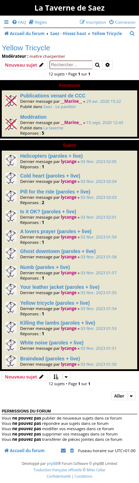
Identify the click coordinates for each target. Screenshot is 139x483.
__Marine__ (71, 101)
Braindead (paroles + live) (50, 358)
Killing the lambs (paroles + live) (57, 323)
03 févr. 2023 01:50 (99, 364)
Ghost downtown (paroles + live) (58, 251)
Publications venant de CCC (53, 96)
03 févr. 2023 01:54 (99, 308)
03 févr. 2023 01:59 (99, 237)
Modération (33, 117)
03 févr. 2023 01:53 (99, 328)
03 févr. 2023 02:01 (99, 217)
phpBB (52, 463)
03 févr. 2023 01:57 (99, 272)
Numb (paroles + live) (45, 267)
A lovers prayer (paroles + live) (56, 231)
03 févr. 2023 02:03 (99, 197)
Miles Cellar (96, 469)
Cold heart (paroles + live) (50, 176)
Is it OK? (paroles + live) (48, 211)
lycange (68, 161)
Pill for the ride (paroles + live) (55, 192)
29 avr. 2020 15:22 (103, 101)
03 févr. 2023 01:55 (99, 292)
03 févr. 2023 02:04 (99, 181)
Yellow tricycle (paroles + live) (55, 303)
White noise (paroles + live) (51, 343)
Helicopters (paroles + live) (51, 156)
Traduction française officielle (57, 469)
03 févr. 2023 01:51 (99, 348)
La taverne (53, 127)
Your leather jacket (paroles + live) (59, 287)
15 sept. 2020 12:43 (104, 122)
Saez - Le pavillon (59, 106)
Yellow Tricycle (26, 48)
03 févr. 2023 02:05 (99, 161)
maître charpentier (47, 56)
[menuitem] (19, 22)
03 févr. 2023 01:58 (99, 256)
